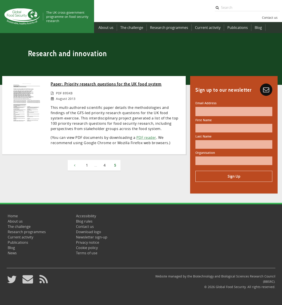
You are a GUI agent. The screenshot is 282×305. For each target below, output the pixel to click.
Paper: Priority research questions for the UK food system (106, 84)
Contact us (270, 17)
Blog (258, 27)
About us (105, 27)
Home (13, 216)
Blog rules (84, 221)
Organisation (205, 153)
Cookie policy (87, 247)
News (12, 253)
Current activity (208, 27)
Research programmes (169, 27)
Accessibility (86, 216)
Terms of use (86, 253)
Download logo (88, 231)
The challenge (131, 27)
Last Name (203, 136)
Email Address (206, 103)
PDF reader (146, 137)
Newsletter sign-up (91, 237)
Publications (237, 27)
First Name (203, 120)
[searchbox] (247, 7)
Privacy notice (87, 242)
